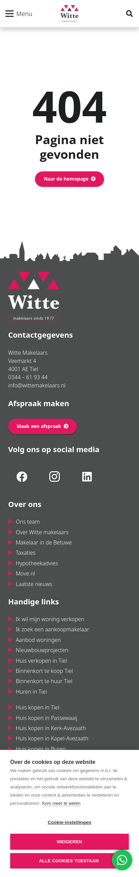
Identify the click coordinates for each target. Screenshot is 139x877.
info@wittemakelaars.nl (36, 385)
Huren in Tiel (31, 691)
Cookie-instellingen (69, 822)
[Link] (69, 13)
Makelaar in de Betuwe (44, 542)
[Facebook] (21, 476)
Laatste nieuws (34, 584)
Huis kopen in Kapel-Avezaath (52, 738)
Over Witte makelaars (42, 532)
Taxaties (25, 552)
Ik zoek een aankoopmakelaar (52, 629)
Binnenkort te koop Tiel (44, 671)
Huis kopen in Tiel (37, 707)
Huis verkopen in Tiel (41, 660)
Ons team (28, 521)
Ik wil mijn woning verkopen (50, 619)
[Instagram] (54, 476)
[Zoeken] (129, 13)
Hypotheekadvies (37, 563)
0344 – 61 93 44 (28, 377)
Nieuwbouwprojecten (42, 650)
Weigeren (69, 841)
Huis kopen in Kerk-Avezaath (51, 728)
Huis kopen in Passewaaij (46, 718)
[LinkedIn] (87, 476)
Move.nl (25, 573)
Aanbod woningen (38, 640)
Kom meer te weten (61, 803)
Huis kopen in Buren (41, 749)
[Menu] (19, 13)
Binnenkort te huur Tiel (44, 681)
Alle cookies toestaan (69, 860)
